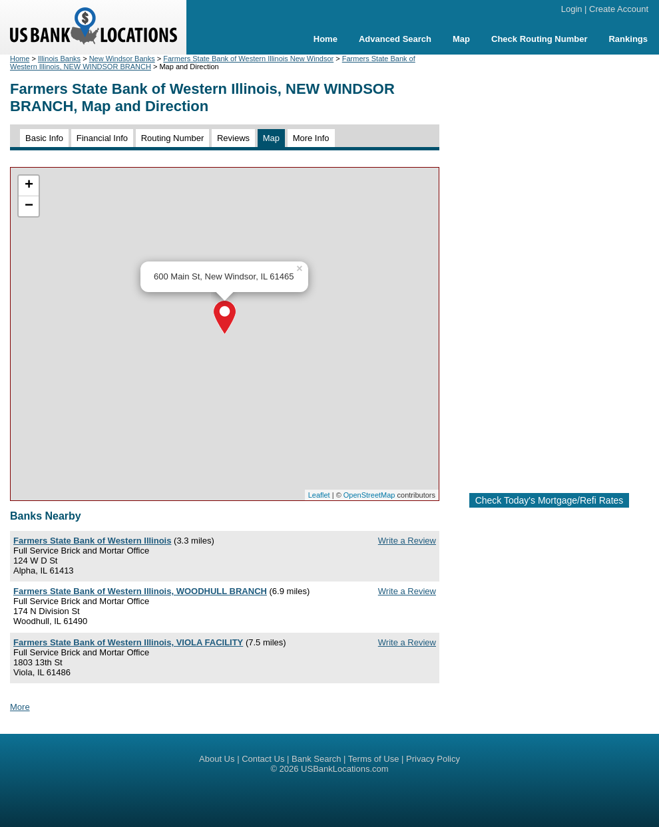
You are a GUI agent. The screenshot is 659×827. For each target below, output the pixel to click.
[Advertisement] (549, 268)
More (20, 707)
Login (571, 9)
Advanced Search (395, 39)
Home (325, 39)
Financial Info (102, 138)
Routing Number (172, 138)
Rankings (628, 39)
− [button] (29, 206)
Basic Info (44, 138)
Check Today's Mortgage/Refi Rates (549, 500)
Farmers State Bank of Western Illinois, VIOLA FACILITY (128, 642)
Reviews (233, 138)
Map (461, 39)
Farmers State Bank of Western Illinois (92, 541)
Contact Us (263, 759)
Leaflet (319, 495)
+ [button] (29, 186)
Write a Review (407, 541)
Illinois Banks (59, 59)
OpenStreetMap (369, 495)
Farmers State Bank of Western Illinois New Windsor (248, 59)
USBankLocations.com (345, 769)
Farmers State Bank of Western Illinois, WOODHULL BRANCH (140, 591)
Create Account (618, 9)
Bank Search (316, 759)
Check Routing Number (539, 39)
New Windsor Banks (122, 59)
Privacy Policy (433, 759)
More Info (311, 138)
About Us (216, 759)
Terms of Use (373, 759)
